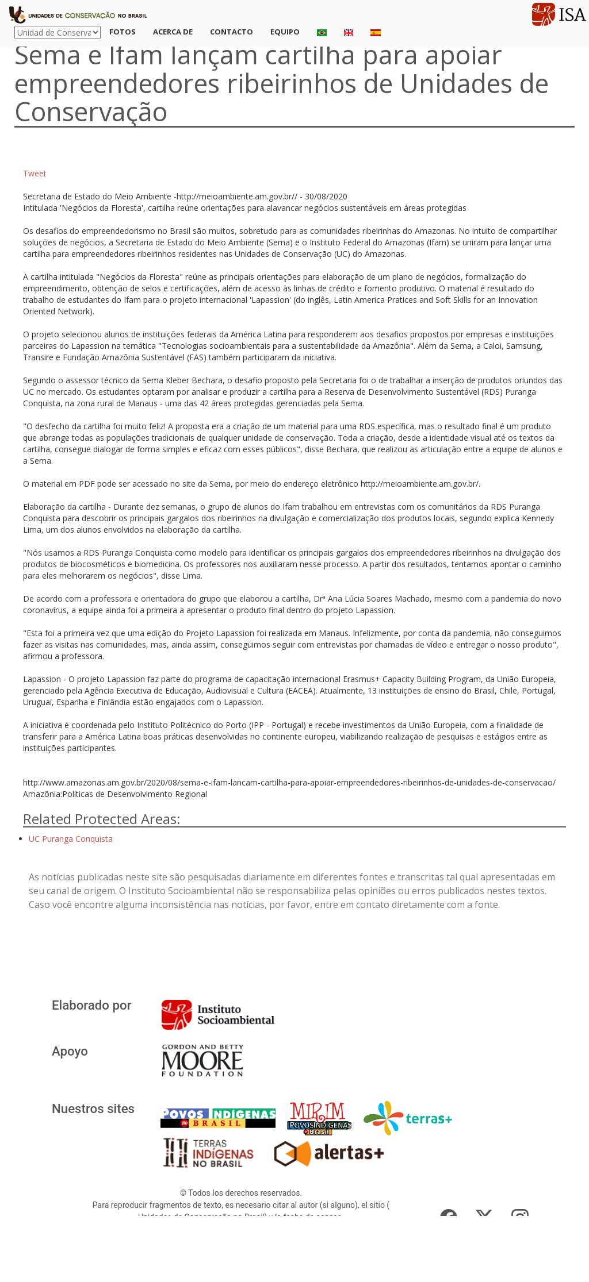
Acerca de (173, 31)
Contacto (231, 31)
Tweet (35, 173)
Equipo (285, 31)
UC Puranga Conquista (71, 838)
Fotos (122, 31)
